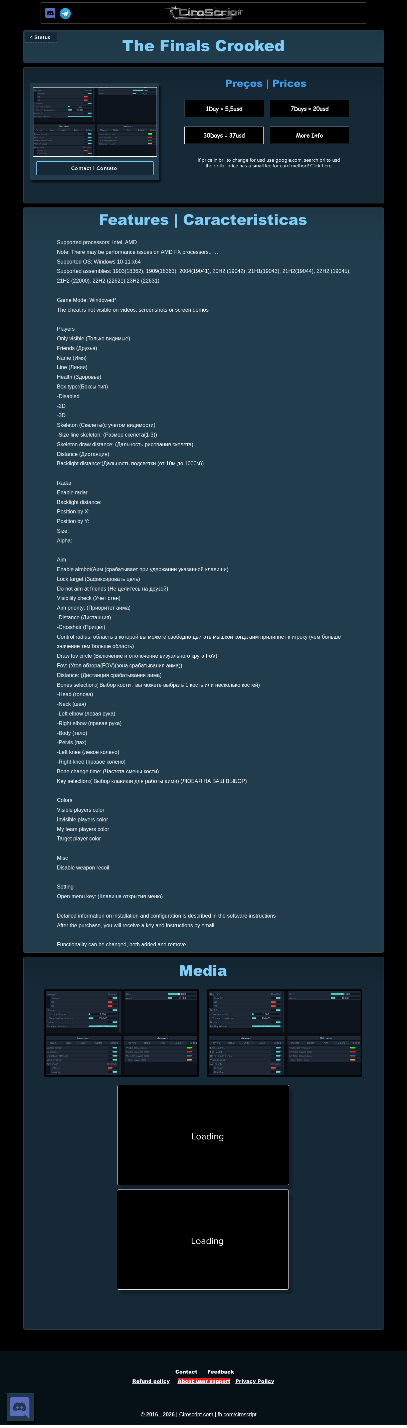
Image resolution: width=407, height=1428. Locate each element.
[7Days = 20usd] (309, 108)
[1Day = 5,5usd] (224, 108)
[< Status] (41, 37)
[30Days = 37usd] (224, 135)
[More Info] (309, 135)
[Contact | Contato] (95, 168)
